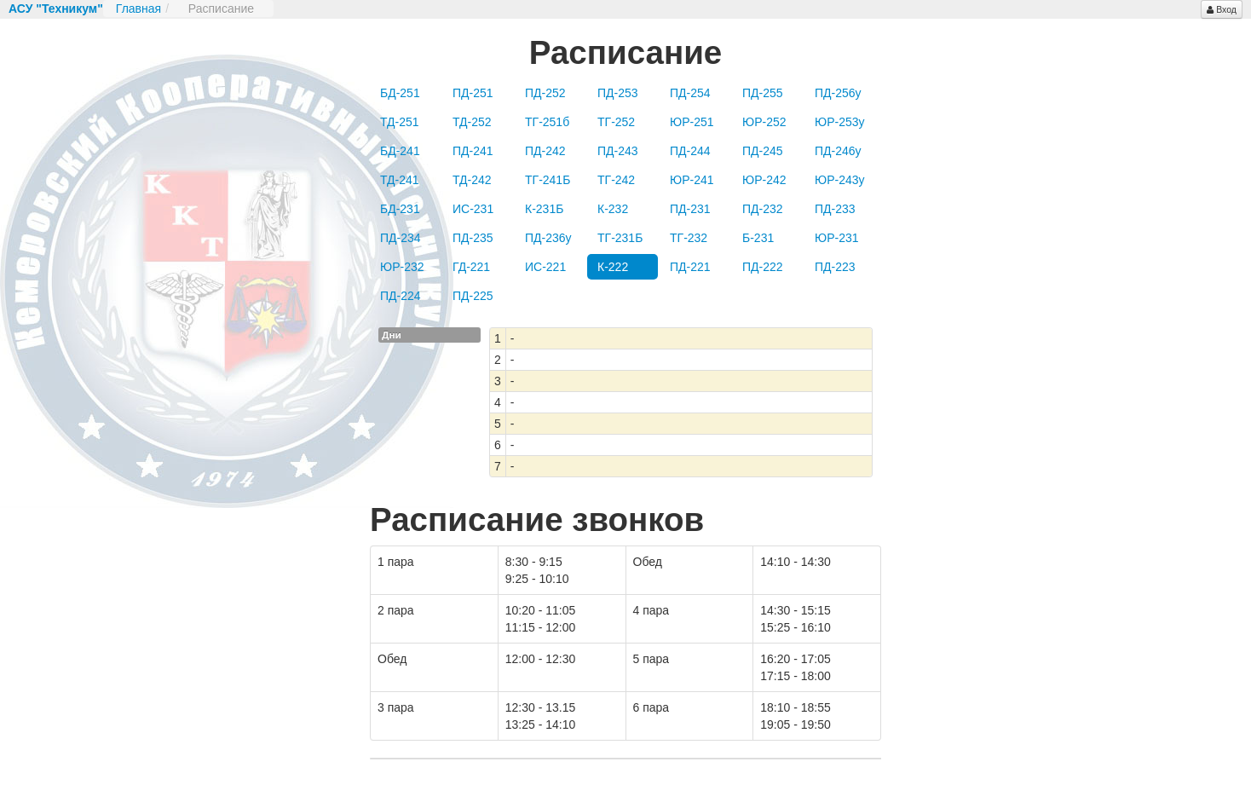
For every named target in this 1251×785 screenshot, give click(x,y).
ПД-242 (545, 151)
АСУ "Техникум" (56, 8)
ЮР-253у (840, 122)
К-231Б (544, 209)
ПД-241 (473, 151)
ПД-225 (473, 296)
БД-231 (400, 209)
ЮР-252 (764, 122)
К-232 (612, 209)
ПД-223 (835, 267)
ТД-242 (472, 180)
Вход (1222, 9)
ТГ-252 (616, 122)
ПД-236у (548, 238)
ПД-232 (762, 209)
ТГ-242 (616, 180)
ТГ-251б (547, 122)
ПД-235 (473, 238)
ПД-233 (835, 209)
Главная (138, 8)
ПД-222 (762, 267)
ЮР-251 (692, 122)
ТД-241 (399, 180)
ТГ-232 (688, 238)
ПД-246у (838, 151)
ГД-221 (471, 267)
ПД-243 (617, 151)
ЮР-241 (692, 180)
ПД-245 (762, 151)
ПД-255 (762, 93)
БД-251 (400, 93)
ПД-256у (838, 93)
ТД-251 (399, 122)
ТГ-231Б (620, 238)
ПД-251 (473, 93)
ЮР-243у (840, 180)
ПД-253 (617, 93)
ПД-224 (400, 296)
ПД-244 (690, 151)
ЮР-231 (837, 238)
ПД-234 (400, 238)
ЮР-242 (764, 180)
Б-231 (758, 238)
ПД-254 (690, 93)
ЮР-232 (402, 267)
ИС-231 (473, 209)
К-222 (612, 267)
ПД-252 (545, 93)
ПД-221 (690, 267)
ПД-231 (690, 209)
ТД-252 (472, 122)
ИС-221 (545, 267)
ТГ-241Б (547, 180)
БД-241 (400, 151)
